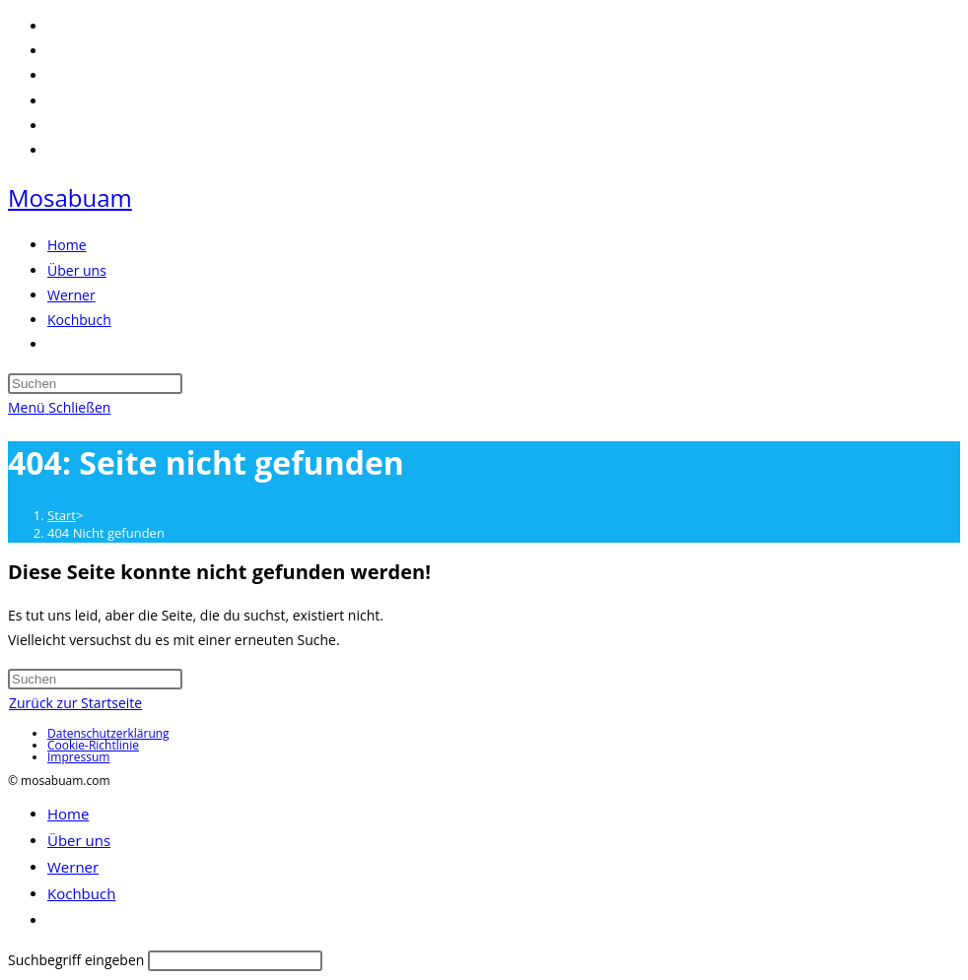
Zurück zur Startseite (75, 702)
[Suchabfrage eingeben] (95, 383)
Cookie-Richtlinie (93, 745)
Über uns (78, 840)
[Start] (61, 515)
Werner (73, 867)
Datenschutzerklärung (108, 733)
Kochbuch (81, 893)
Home (68, 813)
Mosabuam (70, 197)
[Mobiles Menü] (59, 407)
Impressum (78, 757)
